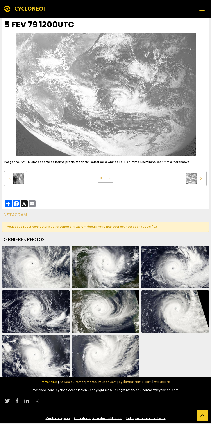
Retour (105, 178)
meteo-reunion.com (102, 382)
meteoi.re (162, 381)
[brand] (25, 9)
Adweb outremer (72, 382)
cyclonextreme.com (135, 381)
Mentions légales (58, 418)
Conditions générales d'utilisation (98, 418)
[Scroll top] (202, 415)
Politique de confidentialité (146, 418)
